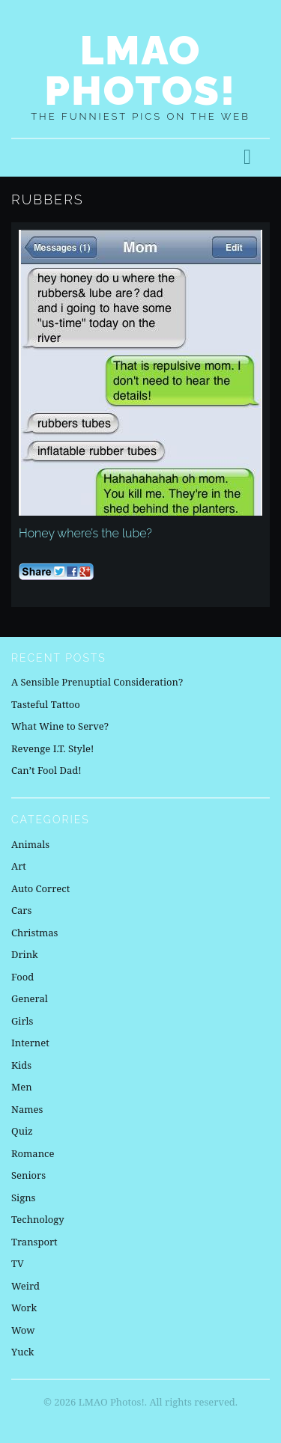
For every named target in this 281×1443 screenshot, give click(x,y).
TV (17, 1263)
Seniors (28, 1175)
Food (22, 976)
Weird (25, 1286)
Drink (24, 954)
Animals (30, 844)
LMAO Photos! (141, 70)
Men (21, 1086)
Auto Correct (40, 888)
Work (24, 1307)
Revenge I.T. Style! (52, 748)
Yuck (22, 1351)
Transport (34, 1241)
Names (27, 1109)
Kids (21, 1065)
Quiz (22, 1131)
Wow (23, 1330)
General (29, 998)
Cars (21, 910)
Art (18, 866)
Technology (37, 1219)
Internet (30, 1042)
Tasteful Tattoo (45, 704)
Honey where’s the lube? (85, 533)
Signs (23, 1197)
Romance (32, 1153)
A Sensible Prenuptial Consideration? (97, 682)
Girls (22, 1021)
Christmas (34, 932)
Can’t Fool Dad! (46, 770)
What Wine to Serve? (60, 726)
